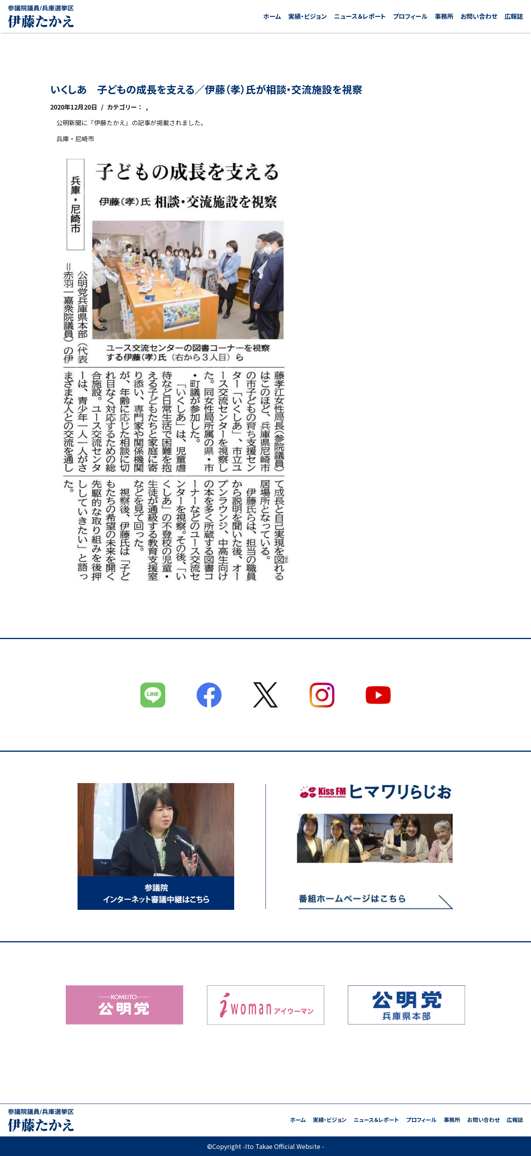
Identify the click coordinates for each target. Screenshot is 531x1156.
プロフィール (410, 16)
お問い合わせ (479, 16)
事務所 (444, 16)
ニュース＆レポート (360, 16)
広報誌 (513, 16)
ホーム (272, 16)
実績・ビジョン (307, 16)
